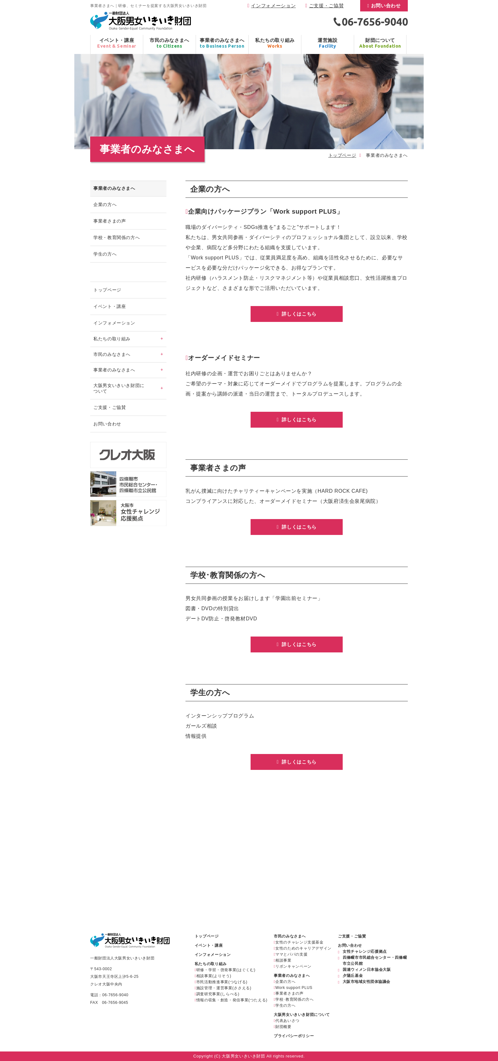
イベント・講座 (109, 306)
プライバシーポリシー (294, 1036)
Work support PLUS (294, 987)
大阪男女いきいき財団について (302, 1014)
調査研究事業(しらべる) (217, 994)
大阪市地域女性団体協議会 (366, 981)
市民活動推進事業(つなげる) (221, 982)
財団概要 (283, 1026)
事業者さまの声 (109, 221)
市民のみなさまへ (290, 936)
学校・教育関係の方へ (116, 237)
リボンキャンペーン (293, 966)
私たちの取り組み (211, 964)
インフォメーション (273, 5)
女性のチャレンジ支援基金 (299, 942)
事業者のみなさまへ (292, 975)
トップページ (342, 155)
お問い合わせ (386, 5)
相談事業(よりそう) (213, 976)
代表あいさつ (287, 1020)
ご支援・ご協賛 (326, 5)
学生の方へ (105, 254)
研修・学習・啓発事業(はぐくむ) (225, 970)
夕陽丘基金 (353, 975)
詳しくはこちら (298, 314)
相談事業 (283, 960)
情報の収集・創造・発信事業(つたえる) (231, 1000)
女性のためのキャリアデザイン (303, 948)
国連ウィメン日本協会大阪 (367, 969)
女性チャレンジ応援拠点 (365, 951)
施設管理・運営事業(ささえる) (224, 988)
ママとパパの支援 (291, 954)
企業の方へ (105, 204)
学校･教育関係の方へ (294, 999)
